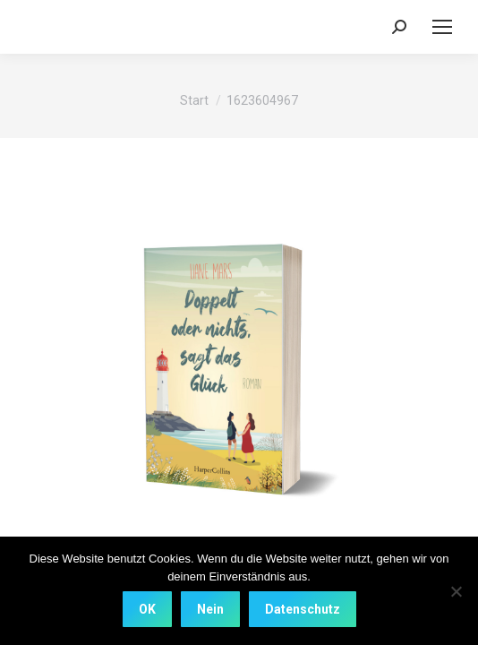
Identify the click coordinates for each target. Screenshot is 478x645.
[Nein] (456, 591)
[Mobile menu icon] (442, 27)
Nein (210, 609)
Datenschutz (302, 609)
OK (147, 609)
